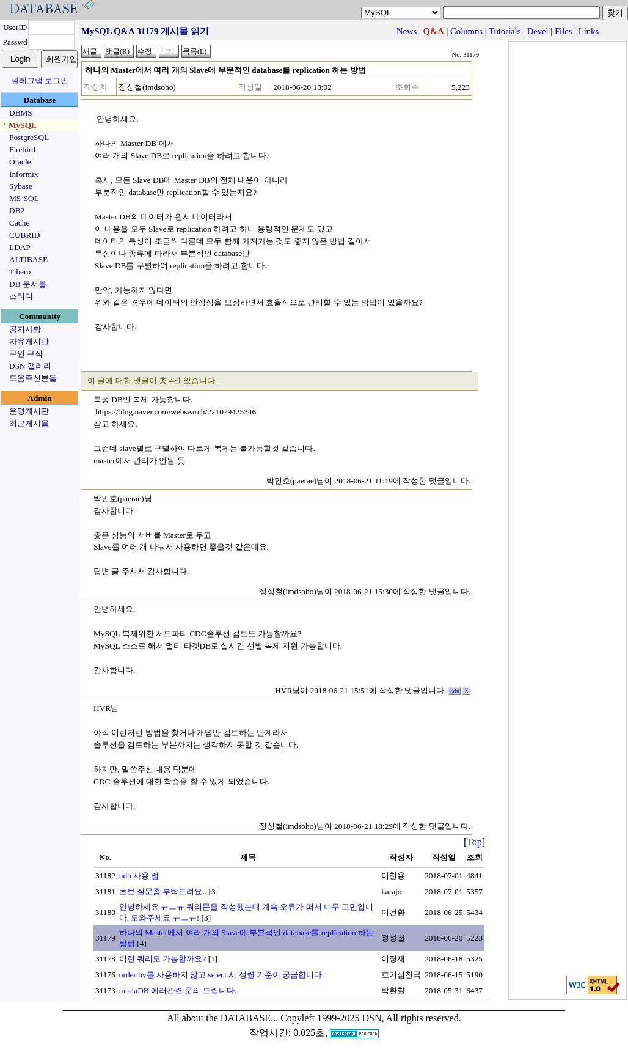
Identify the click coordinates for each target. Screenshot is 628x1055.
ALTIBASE (28, 259)
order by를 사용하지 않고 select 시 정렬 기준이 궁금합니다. (221, 974)
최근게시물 (29, 423)
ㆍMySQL (19, 125)
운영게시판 (29, 411)
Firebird (22, 149)
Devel (538, 31)
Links (589, 31)
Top (474, 842)
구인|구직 (26, 353)
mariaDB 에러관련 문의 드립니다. (177, 990)
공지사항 (25, 329)
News (406, 31)
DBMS (20, 112)
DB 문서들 (27, 284)
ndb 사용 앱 (139, 875)
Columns (466, 31)
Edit (454, 691)
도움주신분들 (33, 378)
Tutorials (504, 31)
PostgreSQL (29, 137)
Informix (23, 173)
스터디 (21, 296)
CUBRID (24, 235)
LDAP (20, 247)
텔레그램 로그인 (39, 80)
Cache (19, 222)
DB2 (16, 210)
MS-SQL (24, 198)
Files (563, 31)
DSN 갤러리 (30, 365)
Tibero (20, 271)
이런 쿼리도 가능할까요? (162, 958)
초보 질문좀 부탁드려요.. (162, 891)
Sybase (20, 186)
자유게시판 (29, 341)
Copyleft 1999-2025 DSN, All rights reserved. (370, 1018)
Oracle (20, 161)
